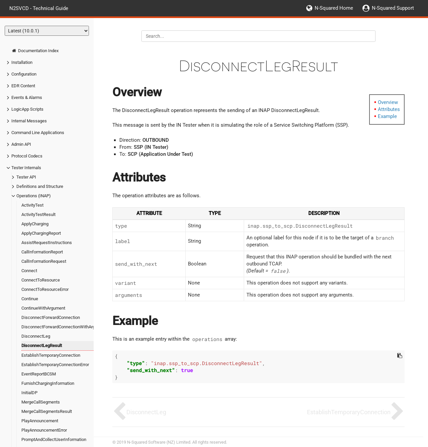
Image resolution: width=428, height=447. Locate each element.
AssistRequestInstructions (46, 242)
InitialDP (29, 392)
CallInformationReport (42, 251)
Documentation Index (35, 50)
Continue (29, 298)
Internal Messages (29, 120)
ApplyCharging (34, 223)
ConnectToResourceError (45, 289)
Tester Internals (26, 167)
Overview (388, 102)
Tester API (26, 177)
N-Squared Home (334, 8)
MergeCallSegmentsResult (46, 411)
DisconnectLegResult (41, 345)
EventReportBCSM (38, 373)
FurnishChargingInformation (47, 383)
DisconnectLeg (35, 336)
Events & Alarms (26, 97)
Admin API (21, 144)
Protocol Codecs (26, 155)
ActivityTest (32, 205)
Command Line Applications (37, 132)
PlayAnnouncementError (44, 430)
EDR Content (23, 85)
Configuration (23, 74)
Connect (29, 270)
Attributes (389, 109)
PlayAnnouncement (39, 420)
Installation (21, 62)
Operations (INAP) (33, 195)
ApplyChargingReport (41, 233)
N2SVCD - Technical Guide (38, 8)
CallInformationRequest (43, 261)
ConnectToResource (40, 280)
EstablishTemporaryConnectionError (55, 364)
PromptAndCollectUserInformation (53, 439)
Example (387, 116)
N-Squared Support (393, 8)
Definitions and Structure (39, 186)
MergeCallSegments (40, 402)
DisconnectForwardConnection (50, 317)
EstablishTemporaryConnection (50, 355)
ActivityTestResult (38, 214)
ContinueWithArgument (43, 308)
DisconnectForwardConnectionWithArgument (64, 326)
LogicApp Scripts (27, 109)
